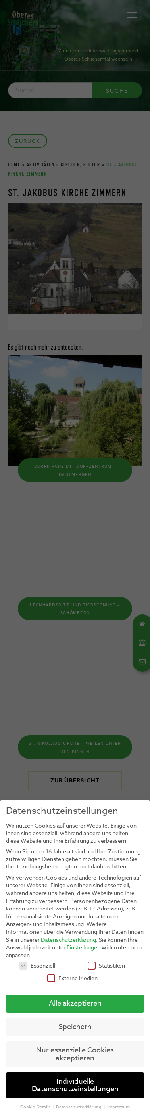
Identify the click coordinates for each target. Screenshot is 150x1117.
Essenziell (37, 964)
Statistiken (106, 964)
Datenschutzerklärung (68, 937)
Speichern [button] (75, 1024)
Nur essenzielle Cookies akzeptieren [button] (75, 1052)
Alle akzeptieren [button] (75, 1002)
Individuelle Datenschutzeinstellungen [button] (75, 1083)
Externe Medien (72, 976)
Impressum (118, 1105)
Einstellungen (83, 945)
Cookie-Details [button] (36, 1105)
